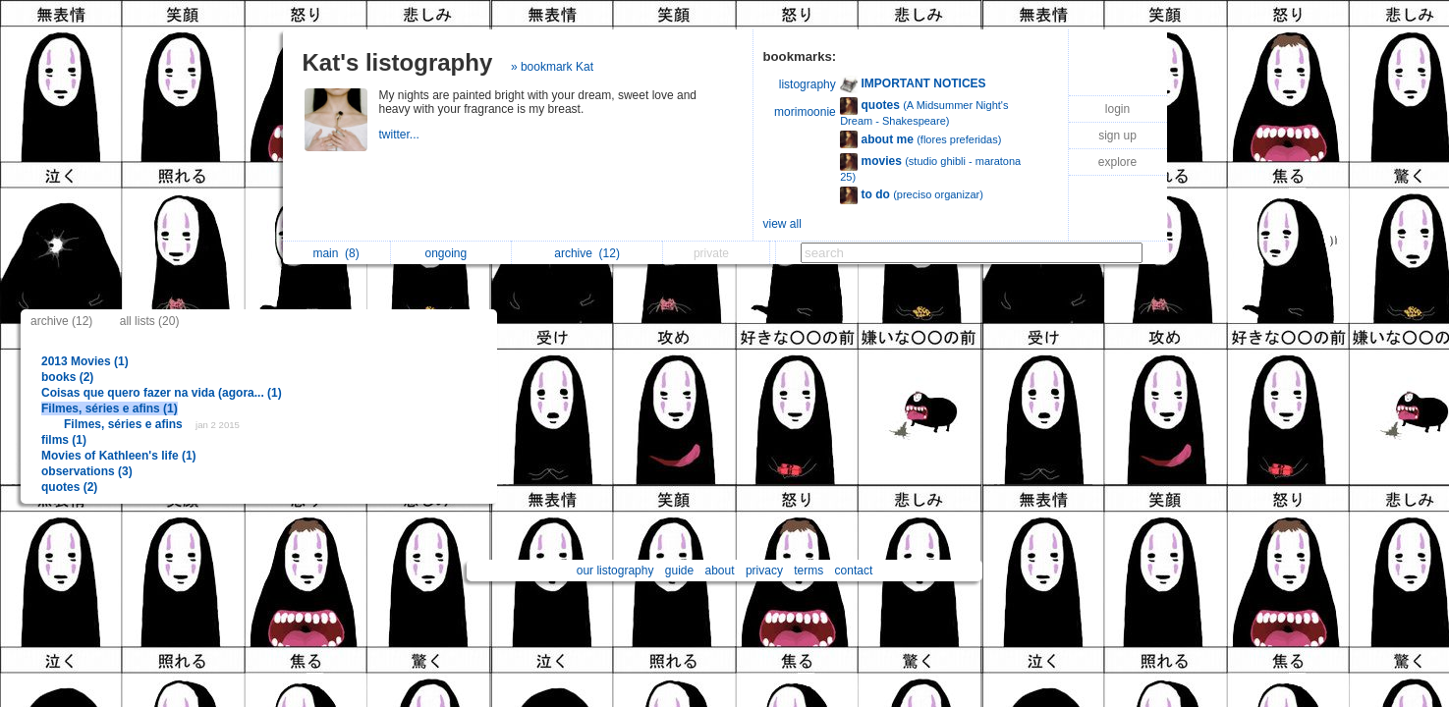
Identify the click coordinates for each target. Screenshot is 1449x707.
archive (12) (61, 321)
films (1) (63, 440)
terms (808, 570)
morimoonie (805, 112)
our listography (615, 570)
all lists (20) (150, 321)
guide (679, 570)
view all (782, 224)
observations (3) (87, 471)
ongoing (450, 253)
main (335, 253)
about (720, 570)
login (1117, 109)
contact (854, 570)
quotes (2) (69, 487)
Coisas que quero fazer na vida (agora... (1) (161, 393)
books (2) (67, 377)
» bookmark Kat (552, 67)
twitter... (401, 134)
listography (807, 84)
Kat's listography (398, 62)
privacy (764, 570)
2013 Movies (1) (85, 361)
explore (1117, 162)
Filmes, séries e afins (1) (109, 408)
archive (587, 253)
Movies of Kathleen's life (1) (118, 455)
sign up (1117, 135)
